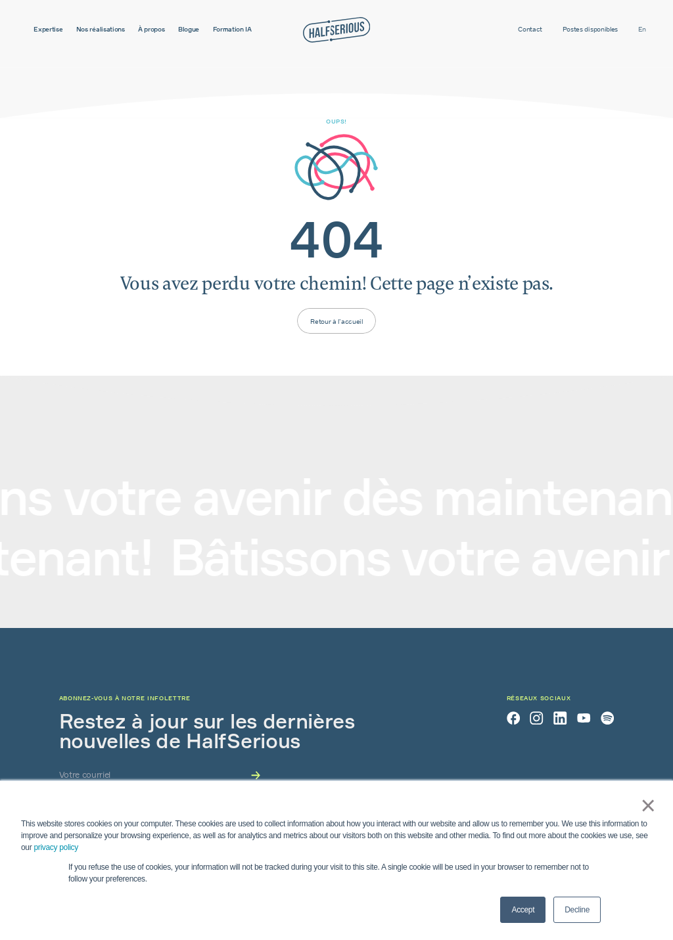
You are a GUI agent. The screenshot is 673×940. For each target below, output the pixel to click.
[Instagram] (536, 718)
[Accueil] (336, 30)
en (642, 29)
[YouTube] (583, 718)
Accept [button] (522, 909)
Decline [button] (577, 909)
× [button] (643, 805)
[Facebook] (513, 718)
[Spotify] (607, 718)
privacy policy (56, 847)
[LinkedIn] (560, 718)
